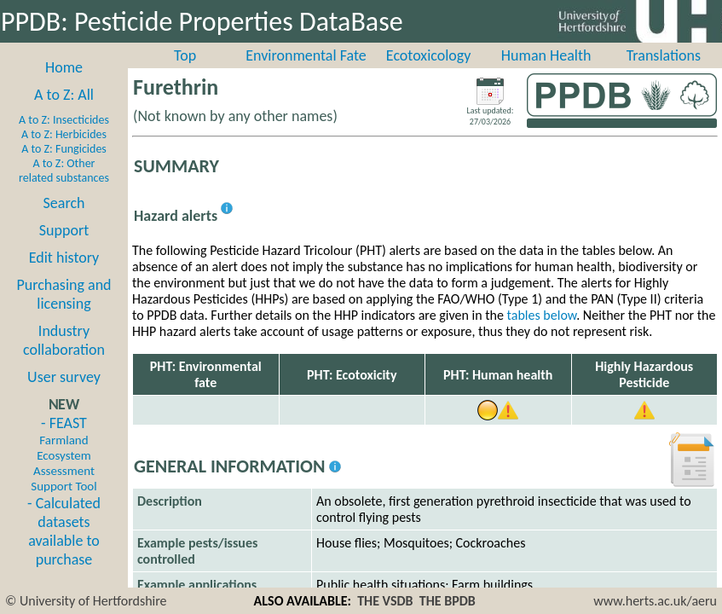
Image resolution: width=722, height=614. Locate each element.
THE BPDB (447, 601)
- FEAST (63, 454)
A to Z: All (64, 94)
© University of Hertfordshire (86, 601)
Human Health (546, 55)
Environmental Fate (305, 55)
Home (64, 67)
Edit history (64, 257)
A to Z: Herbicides (64, 134)
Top (185, 55)
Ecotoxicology (428, 55)
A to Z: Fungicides (64, 149)
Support (64, 230)
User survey (64, 377)
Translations (664, 55)
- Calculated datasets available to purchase (64, 531)
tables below (542, 315)
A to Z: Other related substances (64, 170)
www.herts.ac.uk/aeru (655, 601)
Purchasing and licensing (63, 294)
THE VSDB (385, 601)
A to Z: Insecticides (64, 120)
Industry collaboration (64, 340)
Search (64, 203)
